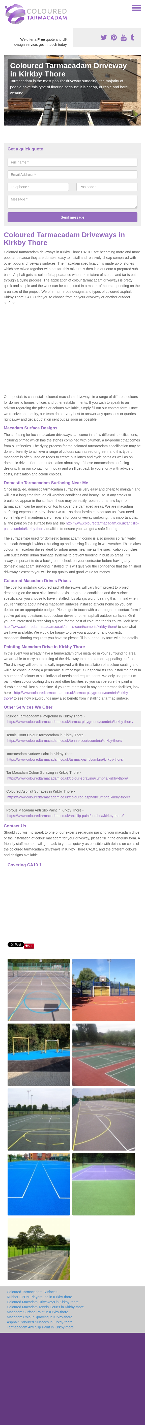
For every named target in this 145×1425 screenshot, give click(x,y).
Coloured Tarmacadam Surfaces (32, 1292)
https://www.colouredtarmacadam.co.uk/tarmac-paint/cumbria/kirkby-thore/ (65, 759)
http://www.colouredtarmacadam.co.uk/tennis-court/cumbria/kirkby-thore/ (60, 627)
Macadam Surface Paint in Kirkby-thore (37, 1312)
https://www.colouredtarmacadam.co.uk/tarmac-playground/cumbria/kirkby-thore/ (70, 722)
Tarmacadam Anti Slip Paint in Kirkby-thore (40, 1327)
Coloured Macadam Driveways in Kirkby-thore (43, 1302)
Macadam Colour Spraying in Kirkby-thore (39, 1317)
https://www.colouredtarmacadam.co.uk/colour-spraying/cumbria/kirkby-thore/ (67, 778)
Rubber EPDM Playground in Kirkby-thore (39, 1297)
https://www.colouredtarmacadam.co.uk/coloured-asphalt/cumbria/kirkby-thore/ (68, 797)
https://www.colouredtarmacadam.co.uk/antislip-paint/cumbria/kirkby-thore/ (65, 816)
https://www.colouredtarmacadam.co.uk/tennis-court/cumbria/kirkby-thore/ (64, 741)
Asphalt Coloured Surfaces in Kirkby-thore (40, 1322)
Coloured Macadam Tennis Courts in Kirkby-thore (45, 1307)
